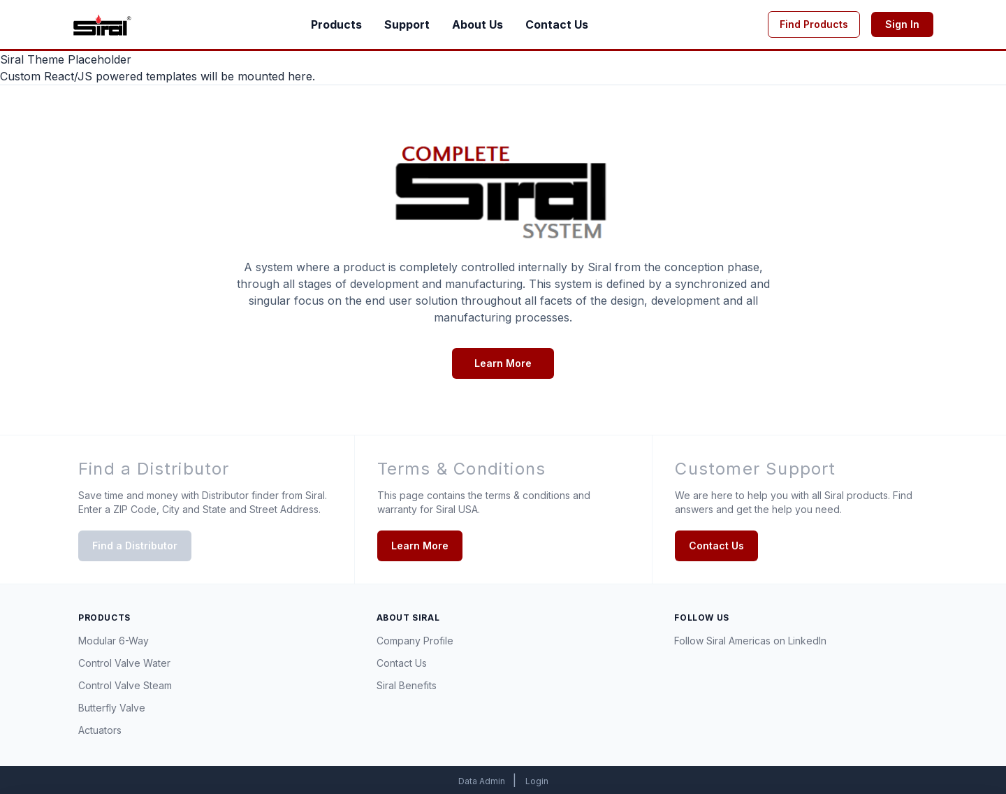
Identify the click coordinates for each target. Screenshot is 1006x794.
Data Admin (482, 781)
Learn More (503, 363)
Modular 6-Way (113, 641)
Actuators (100, 730)
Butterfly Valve (111, 708)
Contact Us (556, 24)
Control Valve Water (124, 663)
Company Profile (415, 641)
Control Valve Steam (125, 685)
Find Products (814, 24)
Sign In (902, 24)
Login (536, 781)
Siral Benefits (407, 685)
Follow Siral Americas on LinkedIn (750, 641)
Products (336, 24)
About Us (477, 24)
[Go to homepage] (102, 24)
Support (407, 24)
